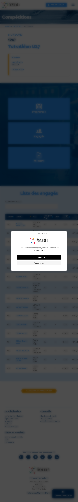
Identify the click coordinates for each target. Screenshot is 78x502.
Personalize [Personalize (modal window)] (39, 263)
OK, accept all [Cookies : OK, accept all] (39, 257)
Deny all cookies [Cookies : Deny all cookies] (43, 233)
